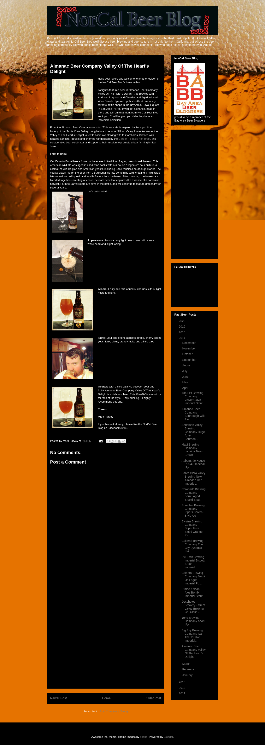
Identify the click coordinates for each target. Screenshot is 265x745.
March (186, 663)
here (116, 108)
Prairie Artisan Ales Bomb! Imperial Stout (192, 592)
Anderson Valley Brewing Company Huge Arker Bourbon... (193, 431)
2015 (182, 332)
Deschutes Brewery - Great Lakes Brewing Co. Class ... (193, 607)
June (185, 376)
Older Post (153, 698)
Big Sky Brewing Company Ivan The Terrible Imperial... (192, 635)
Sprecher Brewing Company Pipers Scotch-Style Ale (193, 510)
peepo (143, 736)
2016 (182, 326)
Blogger (168, 736)
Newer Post (58, 698)
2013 (182, 682)
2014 (182, 338)
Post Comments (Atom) (114, 711)
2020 (182, 321)
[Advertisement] (105, 623)
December (189, 342)
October (187, 354)
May (185, 382)
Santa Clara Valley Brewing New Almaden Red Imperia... (193, 478)
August (187, 365)
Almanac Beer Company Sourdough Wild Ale (193, 414)
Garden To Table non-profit (134, 138)
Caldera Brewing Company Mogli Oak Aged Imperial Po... (193, 578)
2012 (182, 687)
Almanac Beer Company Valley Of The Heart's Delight (194, 651)
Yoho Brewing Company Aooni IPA (193, 621)
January (187, 675)
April (185, 388)
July (185, 371)
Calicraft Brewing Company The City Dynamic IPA (193, 546)
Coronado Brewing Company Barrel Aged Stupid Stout (194, 494)
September (189, 359)
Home (106, 698)
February (188, 669)
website (95, 127)
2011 (182, 693)
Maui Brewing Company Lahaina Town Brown (192, 450)
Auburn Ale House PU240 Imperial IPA (193, 464)
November (189, 348)
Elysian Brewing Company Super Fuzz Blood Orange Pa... (192, 528)
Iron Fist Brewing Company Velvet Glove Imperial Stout (192, 398)
